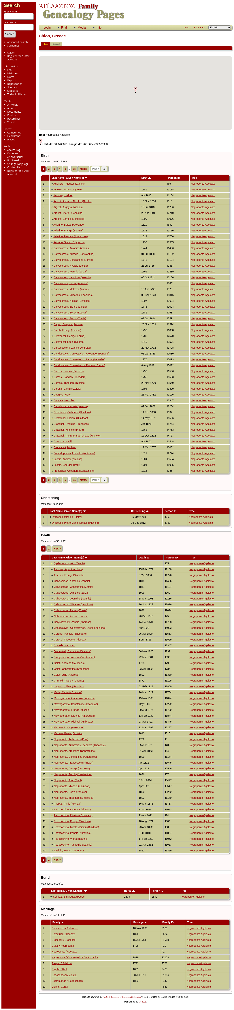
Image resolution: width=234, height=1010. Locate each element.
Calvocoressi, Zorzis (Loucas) (70, 312)
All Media (12, 104)
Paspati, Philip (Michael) (67, 803)
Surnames (13, 45)
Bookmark (199, 27)
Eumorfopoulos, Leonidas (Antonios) (74, 453)
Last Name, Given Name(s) (69, 177)
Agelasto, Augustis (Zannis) (68, 183)
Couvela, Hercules (64, 400)
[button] (135, 90)
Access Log (13, 150)
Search (12, 5)
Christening (140, 511)
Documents (14, 111)
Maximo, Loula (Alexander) (69, 727)
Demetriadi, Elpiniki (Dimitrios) (71, 418)
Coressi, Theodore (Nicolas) (69, 382)
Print (186, 27)
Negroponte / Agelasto (64, 951)
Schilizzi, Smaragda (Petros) (69, 896)
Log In (10, 52)
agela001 (142, 1002)
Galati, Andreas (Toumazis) (69, 663)
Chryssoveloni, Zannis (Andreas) (72, 347)
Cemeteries (14, 132)
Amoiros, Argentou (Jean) (67, 189)
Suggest (56, 44)
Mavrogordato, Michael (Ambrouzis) (74, 721)
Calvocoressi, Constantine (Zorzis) (73, 259)
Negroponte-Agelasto (203, 183)
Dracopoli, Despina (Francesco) (72, 423)
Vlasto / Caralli (60, 986)
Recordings (13, 118)
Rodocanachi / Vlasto (64, 975)
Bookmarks (14, 160)
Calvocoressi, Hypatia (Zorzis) (71, 265)
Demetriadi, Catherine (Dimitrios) (72, 412)
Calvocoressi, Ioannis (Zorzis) (70, 271)
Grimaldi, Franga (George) (69, 680)
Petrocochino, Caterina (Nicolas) (72, 809)
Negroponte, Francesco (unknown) (73, 762)
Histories (12, 73)
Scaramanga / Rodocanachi (68, 980)
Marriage (140, 922)
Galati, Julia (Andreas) (66, 674)
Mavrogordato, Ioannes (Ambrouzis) (74, 715)
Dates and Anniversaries (15, 155)
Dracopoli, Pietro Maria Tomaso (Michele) (77, 435)
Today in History (17, 94)
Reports (12, 80)
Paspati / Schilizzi (62, 963)
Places (11, 139)
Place (45, 44)
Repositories (14, 84)
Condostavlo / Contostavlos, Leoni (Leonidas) (79, 359)
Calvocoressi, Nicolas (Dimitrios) (72, 300)
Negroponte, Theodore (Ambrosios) (74, 797)
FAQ (9, 70)
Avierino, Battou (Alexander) (69, 224)
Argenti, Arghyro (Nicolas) (68, 207)
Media (82, 27)
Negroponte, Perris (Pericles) (70, 791)
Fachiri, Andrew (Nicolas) (68, 459)
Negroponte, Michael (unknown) (72, 786)
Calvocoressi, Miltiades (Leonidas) (73, 295)
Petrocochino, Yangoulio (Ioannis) (73, 844)
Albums (11, 108)
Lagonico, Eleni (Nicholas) (69, 686)
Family (58, 922)
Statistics (12, 90)
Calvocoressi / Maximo (65, 928)
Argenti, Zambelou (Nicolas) (69, 218)
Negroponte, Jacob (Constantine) (73, 774)
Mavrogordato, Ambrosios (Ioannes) (74, 698)
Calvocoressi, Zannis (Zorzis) (70, 306)
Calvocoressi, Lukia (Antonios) (71, 283)
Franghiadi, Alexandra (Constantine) (74, 470)
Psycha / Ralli (59, 969)
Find (64, 27)
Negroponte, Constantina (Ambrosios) (75, 756)
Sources (12, 87)
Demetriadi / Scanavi (63, 934)
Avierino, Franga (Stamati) (68, 230)
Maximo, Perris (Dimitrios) (68, 733)
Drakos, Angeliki (63, 441)
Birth (146, 177)
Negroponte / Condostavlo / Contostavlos (75, 957)
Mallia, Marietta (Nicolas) (68, 692)
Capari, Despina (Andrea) (68, 324)
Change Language (18, 164)
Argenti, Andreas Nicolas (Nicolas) (72, 201)
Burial (129, 890)
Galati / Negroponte (63, 945)
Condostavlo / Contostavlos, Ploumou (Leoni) (79, 365)
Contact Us (13, 167)
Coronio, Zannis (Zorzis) (67, 388)
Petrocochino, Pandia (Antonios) (72, 832)
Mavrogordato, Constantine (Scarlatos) (76, 704)
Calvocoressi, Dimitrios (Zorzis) (71, 592)
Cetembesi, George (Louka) (69, 336)
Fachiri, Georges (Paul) (67, 464)
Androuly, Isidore (62, 195)
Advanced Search (17, 42)
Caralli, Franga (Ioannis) (67, 330)
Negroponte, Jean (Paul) (68, 780)
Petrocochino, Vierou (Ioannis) (71, 838)
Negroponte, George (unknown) (72, 768)
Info (99, 27)
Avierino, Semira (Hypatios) (68, 242)
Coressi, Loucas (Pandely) (69, 371)
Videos (11, 122)
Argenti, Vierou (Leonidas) (68, 212)
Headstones (14, 136)
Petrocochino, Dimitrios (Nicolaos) (73, 815)
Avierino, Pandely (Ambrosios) (70, 236)
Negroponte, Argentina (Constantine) (75, 750)
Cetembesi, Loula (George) (69, 341)
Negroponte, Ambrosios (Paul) (71, 739)
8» (74, 168)
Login (47, 27)
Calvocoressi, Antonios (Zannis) (72, 248)
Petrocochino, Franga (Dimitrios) (72, 821)
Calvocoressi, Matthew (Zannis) (71, 289)
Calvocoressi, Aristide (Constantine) (74, 253)
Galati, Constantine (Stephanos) (72, 668)
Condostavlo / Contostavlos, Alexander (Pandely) (81, 353)
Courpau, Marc (62, 394)
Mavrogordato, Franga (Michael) (72, 709)
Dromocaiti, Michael (65, 447)
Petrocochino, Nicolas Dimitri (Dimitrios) (76, 827)
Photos (11, 115)
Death (144, 557)
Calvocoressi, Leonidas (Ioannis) (72, 277)
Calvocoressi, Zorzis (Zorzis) (70, 318)
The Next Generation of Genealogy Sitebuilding (122, 997)
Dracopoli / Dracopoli (64, 939)
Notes (10, 77)
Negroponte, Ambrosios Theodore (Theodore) (80, 745)
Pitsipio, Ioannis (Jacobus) (69, 850)
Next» (83, 168)
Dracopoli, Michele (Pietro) (69, 429)
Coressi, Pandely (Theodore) (70, 377)
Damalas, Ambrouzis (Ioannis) (71, 406)
